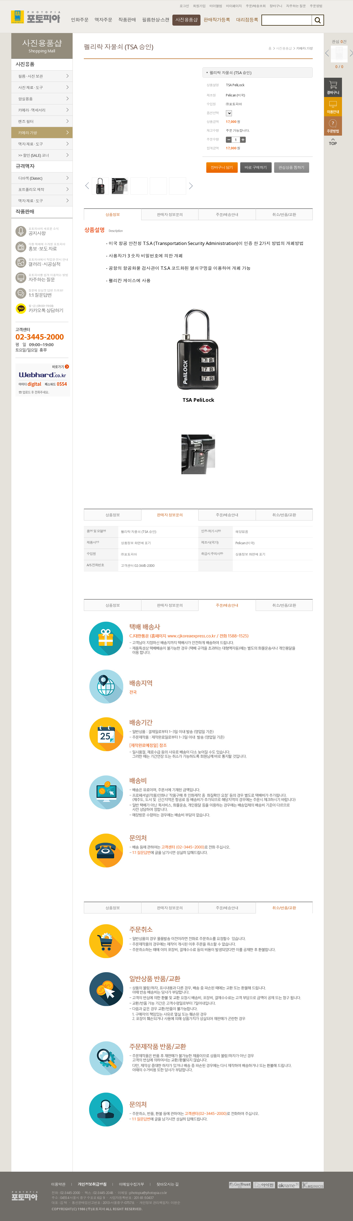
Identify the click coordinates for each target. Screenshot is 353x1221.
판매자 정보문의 (170, 214)
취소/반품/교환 (284, 214)
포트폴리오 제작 (31, 189)
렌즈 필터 (25, 121)
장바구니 (276, 6)
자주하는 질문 (296, 6)
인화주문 (80, 20)
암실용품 (25, 98)
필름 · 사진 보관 (30, 76)
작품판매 (127, 20)
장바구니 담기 (222, 167)
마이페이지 (234, 6)
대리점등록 (247, 20)
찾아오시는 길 (167, 1184)
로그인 (184, 6)
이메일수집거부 (131, 1184)
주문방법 (316, 6)
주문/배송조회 (256, 6)
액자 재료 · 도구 (30, 144)
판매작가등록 (217, 20)
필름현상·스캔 (155, 20)
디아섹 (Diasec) (30, 178)
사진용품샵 (186, 20)
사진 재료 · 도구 (30, 87)
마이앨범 (216, 6)
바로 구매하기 (256, 167)
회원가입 (199, 6)
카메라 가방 (27, 132)
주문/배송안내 (227, 214)
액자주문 (103, 20)
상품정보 (112, 214)
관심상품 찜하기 (291, 167)
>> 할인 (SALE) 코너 (33, 155)
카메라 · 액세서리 (32, 110)
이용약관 (58, 1184)
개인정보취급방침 (92, 1184)
